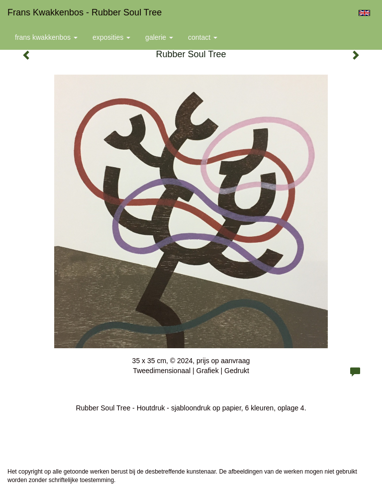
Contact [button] (202, 37)
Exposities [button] (111, 37)
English (364, 13)
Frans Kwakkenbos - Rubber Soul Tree (84, 12)
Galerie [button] (159, 37)
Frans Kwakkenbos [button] (46, 37)
